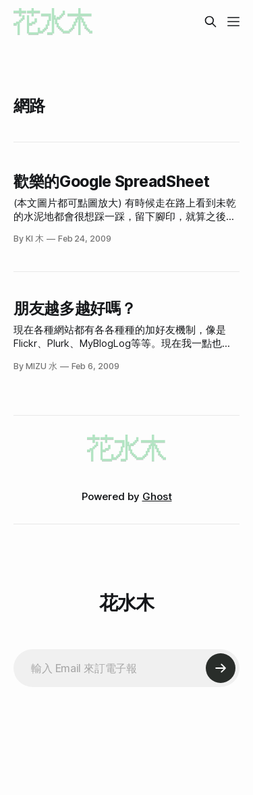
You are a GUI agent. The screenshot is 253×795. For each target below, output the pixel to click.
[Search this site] (210, 21)
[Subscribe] (220, 668)
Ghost (157, 496)
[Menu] (233, 21)
